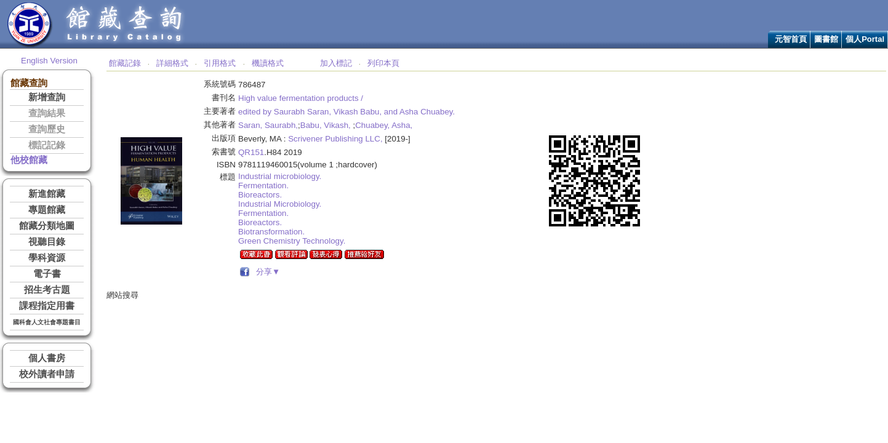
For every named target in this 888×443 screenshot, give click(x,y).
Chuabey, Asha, (383, 125)
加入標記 (336, 63)
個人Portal (865, 39)
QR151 (251, 152)
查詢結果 (46, 113)
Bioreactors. (260, 194)
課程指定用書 (46, 306)
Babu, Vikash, (325, 125)
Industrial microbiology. (279, 176)
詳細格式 (172, 63)
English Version (49, 60)
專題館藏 (46, 210)
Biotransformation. (271, 231)
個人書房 (46, 358)
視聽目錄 (46, 242)
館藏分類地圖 (46, 226)
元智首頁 (791, 39)
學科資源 (46, 258)
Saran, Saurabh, (268, 125)
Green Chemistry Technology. (291, 240)
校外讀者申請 (46, 374)
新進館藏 (46, 194)
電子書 (47, 274)
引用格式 (220, 63)
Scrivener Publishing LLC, (335, 138)
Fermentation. (263, 185)
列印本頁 (383, 63)
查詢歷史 (46, 129)
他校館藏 (28, 160)
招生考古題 (47, 290)
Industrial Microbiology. (279, 204)
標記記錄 (46, 145)
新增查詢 (46, 97)
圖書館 (826, 39)
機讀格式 (268, 63)
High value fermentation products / (300, 98)
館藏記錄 (125, 63)
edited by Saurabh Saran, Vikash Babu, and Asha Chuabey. (346, 111)
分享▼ (266, 271)
